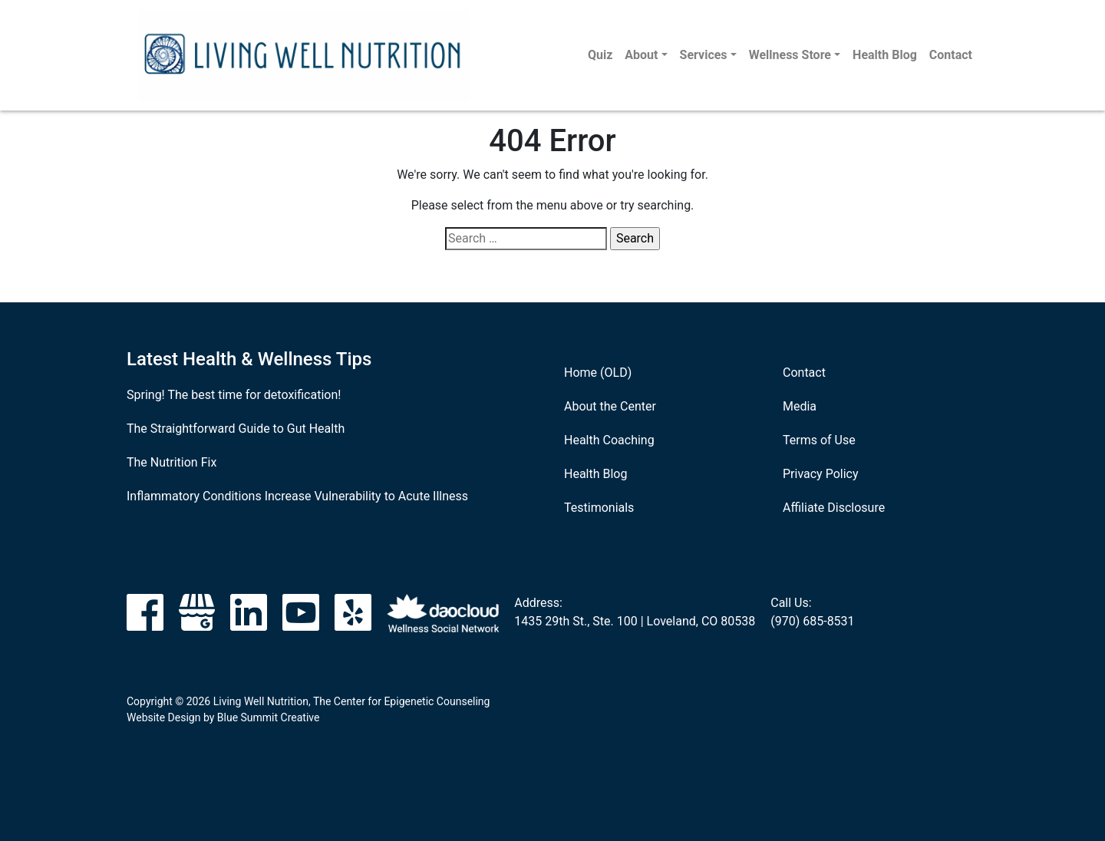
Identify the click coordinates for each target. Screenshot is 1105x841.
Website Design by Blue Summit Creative (223, 717)
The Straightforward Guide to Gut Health (236, 428)
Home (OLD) (598, 372)
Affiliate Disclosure (834, 507)
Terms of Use (819, 440)
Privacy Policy (821, 474)
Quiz (600, 55)
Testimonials (599, 507)
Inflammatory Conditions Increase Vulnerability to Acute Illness (297, 496)
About (641, 55)
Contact (950, 55)
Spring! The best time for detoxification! (234, 395)
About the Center (610, 406)
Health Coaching (609, 440)
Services (703, 55)
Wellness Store (790, 55)
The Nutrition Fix (171, 462)
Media (799, 406)
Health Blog (885, 55)
